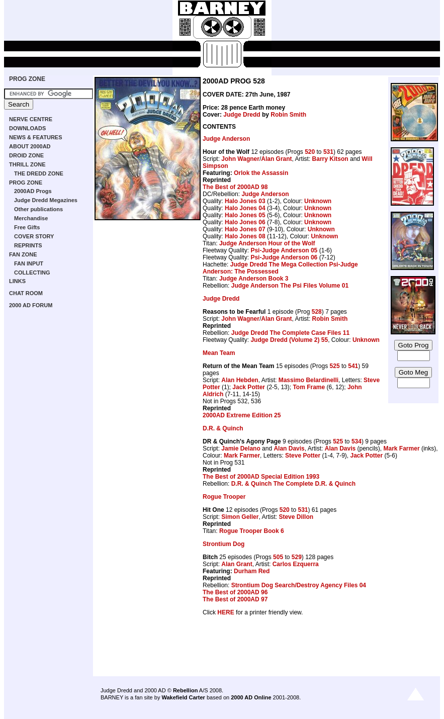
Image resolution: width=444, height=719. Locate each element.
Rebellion (185, 690)
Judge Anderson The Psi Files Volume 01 (289, 285)
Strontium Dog (223, 544)
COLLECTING (32, 272)
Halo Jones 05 (245, 215)
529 (297, 557)
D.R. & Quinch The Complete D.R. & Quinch (293, 483)
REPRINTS (28, 245)
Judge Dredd (241, 114)
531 (328, 151)
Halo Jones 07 (245, 229)
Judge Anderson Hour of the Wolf (267, 243)
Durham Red (252, 571)
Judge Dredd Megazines (45, 200)
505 (278, 557)
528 (317, 311)
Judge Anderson (226, 138)
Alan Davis (289, 448)
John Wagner (240, 158)
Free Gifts (27, 227)
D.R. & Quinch (223, 428)
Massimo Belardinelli (308, 380)
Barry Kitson (330, 158)
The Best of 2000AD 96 (235, 592)
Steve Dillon (296, 516)
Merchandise (31, 218)
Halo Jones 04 (245, 208)
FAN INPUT (28, 263)
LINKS (17, 281)
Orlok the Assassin (261, 172)
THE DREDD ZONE (38, 173)
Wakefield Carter (183, 697)
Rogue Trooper (224, 496)
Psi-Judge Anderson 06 (283, 257)
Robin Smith (288, 114)
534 (356, 441)
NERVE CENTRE (30, 119)
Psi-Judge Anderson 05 (283, 250)
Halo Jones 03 (245, 201)
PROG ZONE (27, 78)
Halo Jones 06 (245, 222)
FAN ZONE (23, 254)
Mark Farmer (402, 448)
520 (310, 151)
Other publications (38, 209)
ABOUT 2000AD (30, 146)
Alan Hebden (239, 380)
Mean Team (219, 352)
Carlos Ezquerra (296, 564)
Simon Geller (239, 516)
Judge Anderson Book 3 (254, 278)
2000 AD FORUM (30, 305)
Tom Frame (309, 387)
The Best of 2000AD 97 (235, 599)
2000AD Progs (33, 191)
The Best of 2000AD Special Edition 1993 (261, 476)
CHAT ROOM (26, 293)
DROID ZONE (26, 155)
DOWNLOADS (27, 128)
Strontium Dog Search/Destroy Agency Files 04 (298, 585)
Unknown (317, 201)
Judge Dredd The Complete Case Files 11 (290, 332)
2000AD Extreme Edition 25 (242, 415)
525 (335, 366)
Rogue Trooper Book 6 (251, 530)
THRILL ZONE (27, 164)
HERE (225, 612)
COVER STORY (34, 236)
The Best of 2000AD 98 (235, 187)
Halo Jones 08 (245, 236)
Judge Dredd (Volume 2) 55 (289, 339)
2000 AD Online (251, 697)
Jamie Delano (240, 448)
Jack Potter (248, 387)
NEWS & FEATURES (35, 137)
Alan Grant (276, 158)
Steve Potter (302, 455)
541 (353, 366)
